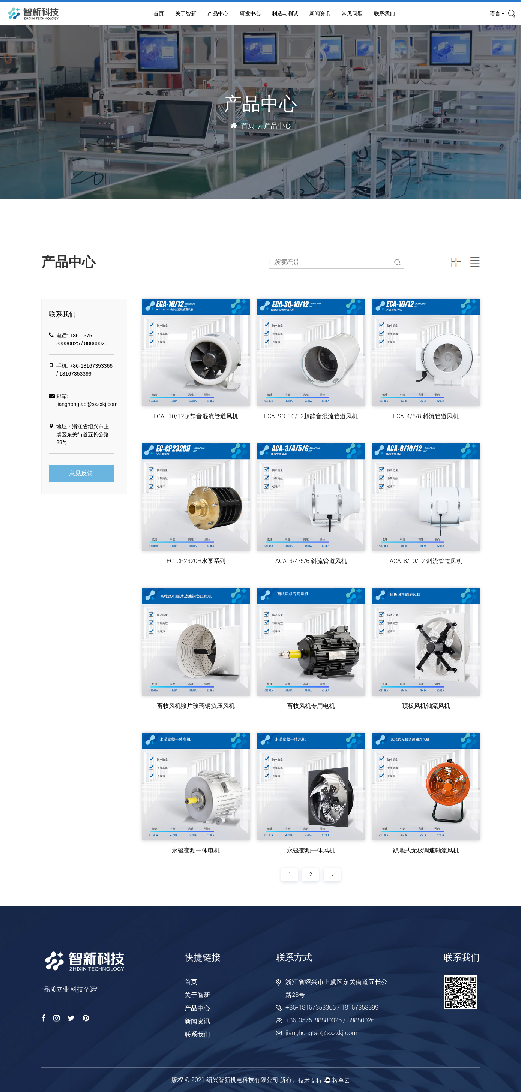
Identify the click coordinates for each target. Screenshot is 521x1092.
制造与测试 (285, 13)
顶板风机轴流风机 (426, 705)
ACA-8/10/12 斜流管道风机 (426, 561)
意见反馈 (81, 473)
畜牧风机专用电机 (311, 705)
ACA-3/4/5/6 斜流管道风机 (311, 561)
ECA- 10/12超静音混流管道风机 (195, 416)
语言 (497, 13)
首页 (158, 13)
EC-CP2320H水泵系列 (196, 561)
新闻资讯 (319, 13)
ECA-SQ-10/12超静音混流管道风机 (311, 416)
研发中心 (250, 13)
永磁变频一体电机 (196, 850)
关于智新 (185, 13)
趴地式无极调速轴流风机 (426, 850)
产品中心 (217, 13)
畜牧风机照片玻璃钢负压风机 (196, 705)
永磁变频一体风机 (311, 850)
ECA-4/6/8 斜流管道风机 (426, 416)
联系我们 (384, 13)
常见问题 (352, 13)
